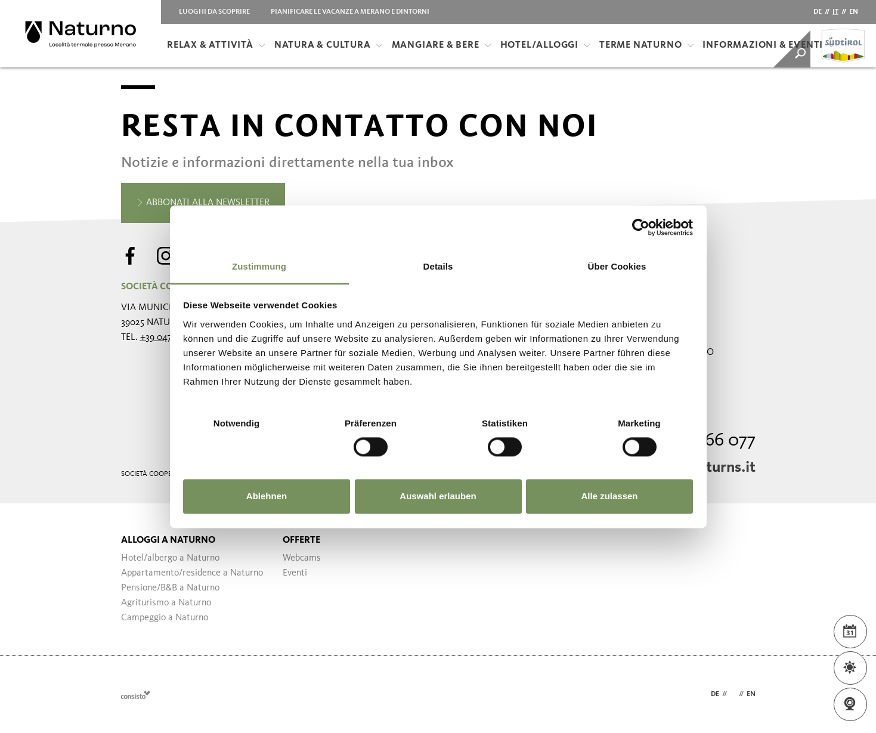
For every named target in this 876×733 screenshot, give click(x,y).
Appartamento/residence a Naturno (192, 573)
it (835, 12)
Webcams (302, 558)
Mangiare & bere (441, 45)
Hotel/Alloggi (545, 45)
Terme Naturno (646, 45)
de (817, 12)
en (853, 12)
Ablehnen (266, 496)
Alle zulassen (609, 496)
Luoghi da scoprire (214, 12)
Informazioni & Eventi (768, 45)
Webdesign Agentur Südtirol (135, 694)
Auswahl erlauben (438, 496)
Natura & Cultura (328, 45)
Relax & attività (216, 45)
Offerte (301, 540)
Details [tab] (438, 266)
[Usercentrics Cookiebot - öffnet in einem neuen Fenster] (641, 227)
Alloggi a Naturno (168, 540)
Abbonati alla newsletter (203, 203)
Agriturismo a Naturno (166, 603)
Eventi (295, 573)
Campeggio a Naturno (164, 618)
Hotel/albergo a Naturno (170, 558)
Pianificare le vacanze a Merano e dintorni (350, 12)
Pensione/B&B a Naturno (170, 588)
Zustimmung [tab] (259, 266)
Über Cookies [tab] (617, 266)
